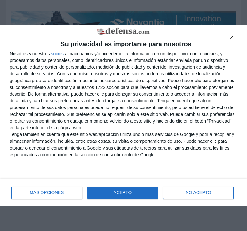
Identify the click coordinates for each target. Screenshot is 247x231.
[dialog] (123, 115)
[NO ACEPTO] (235, 37)
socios (57, 53)
